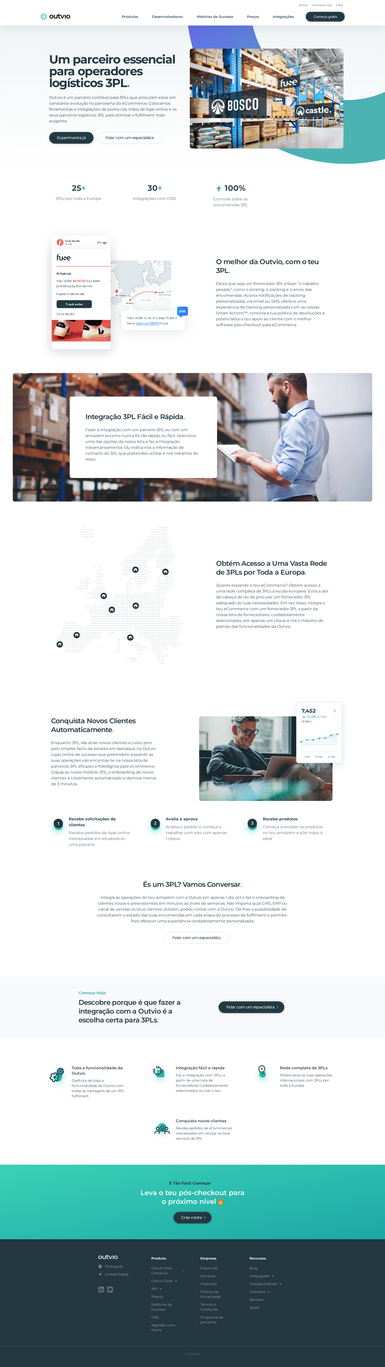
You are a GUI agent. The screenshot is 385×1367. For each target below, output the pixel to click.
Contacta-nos (322, 5)
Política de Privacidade (210, 1294)
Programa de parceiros (211, 1319)
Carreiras (208, 1276)
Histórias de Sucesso (215, 16)
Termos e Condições (209, 1307)
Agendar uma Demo (163, 1327)
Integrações (283, 16)
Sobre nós (209, 1268)
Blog (253, 1268)
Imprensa (208, 1284)
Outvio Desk (165, 1280)
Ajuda (254, 1307)
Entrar (303, 5)
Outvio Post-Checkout (168, 1270)
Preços (253, 16)
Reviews (256, 1299)
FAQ (339, 5)
